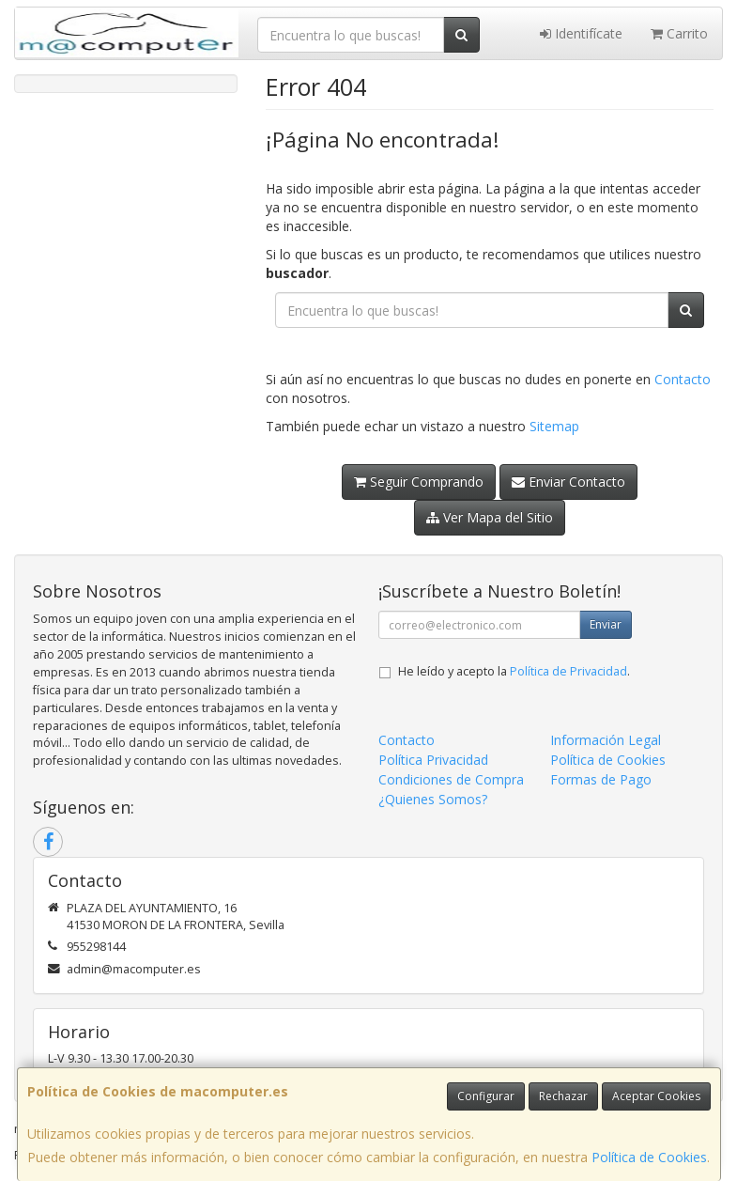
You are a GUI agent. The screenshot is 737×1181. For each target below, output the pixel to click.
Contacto (682, 379)
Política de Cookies (649, 1157)
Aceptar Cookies (656, 1096)
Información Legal (605, 740)
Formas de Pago (601, 779)
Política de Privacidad (568, 671)
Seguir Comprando (419, 481)
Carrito (679, 33)
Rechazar (563, 1096)
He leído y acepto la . (514, 671)
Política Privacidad (433, 760)
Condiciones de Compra (451, 779)
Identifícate (581, 33)
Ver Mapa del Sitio (489, 517)
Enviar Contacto (568, 481)
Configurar (485, 1096)
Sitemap (554, 426)
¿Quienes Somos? (432, 799)
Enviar (606, 624)
